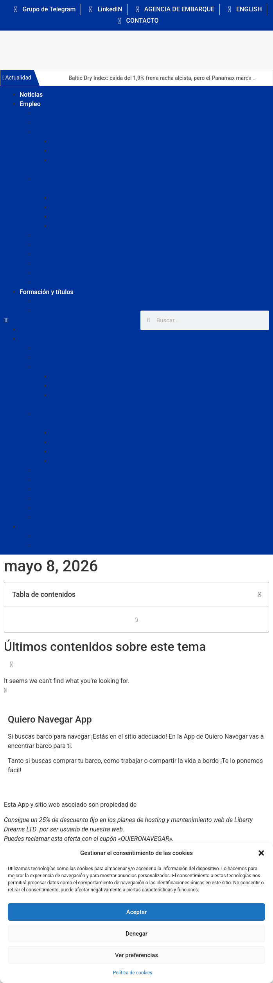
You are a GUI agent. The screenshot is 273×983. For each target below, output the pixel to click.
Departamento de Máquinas (74, 132)
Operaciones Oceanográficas (75, 245)
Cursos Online (54, 301)
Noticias (31, 94)
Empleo (30, 104)
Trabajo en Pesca (59, 263)
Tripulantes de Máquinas (85, 151)
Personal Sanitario (60, 254)
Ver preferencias (136, 955)
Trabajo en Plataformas (68, 273)
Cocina (44, 122)
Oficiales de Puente (78, 207)
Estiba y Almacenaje (79, 226)
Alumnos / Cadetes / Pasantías (78, 113)
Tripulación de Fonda (64, 282)
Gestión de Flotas (59, 235)
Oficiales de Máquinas (82, 141)
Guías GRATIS (54, 310)
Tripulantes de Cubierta (83, 216)
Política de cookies (133, 973)
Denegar (136, 933)
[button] (261, 853)
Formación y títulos (47, 292)
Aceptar (136, 912)
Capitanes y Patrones (80, 198)
